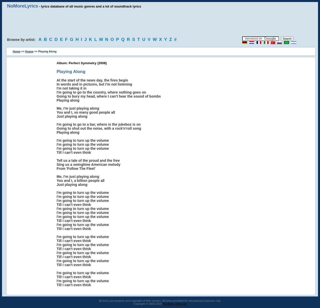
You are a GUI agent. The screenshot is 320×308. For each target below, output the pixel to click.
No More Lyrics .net (175, 303)
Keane (29, 51)
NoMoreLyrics (22, 6)
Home (17, 51)
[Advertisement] (160, 22)
